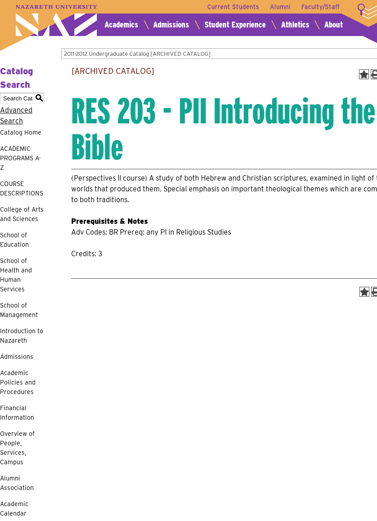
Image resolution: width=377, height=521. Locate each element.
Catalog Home (20, 132)
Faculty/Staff (320, 6)
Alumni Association (17, 483)
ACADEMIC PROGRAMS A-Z (20, 158)
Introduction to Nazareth (21, 335)
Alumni (280, 6)
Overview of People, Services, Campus (17, 448)
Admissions (171, 24)
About (333, 24)
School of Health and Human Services (16, 275)
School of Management (19, 310)
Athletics (295, 24)
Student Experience (235, 24)
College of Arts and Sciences (22, 214)
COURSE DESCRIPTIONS (21, 188)
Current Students (233, 6)
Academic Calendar (14, 508)
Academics (121, 24)
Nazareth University (56, 20)
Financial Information (17, 412)
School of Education (14, 239)
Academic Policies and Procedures (18, 382)
